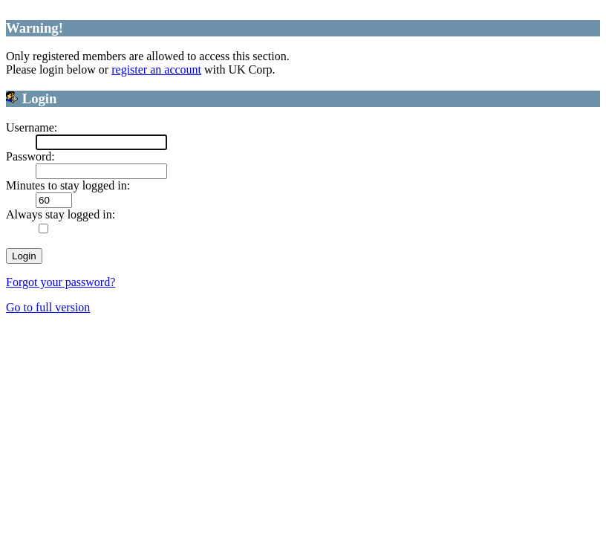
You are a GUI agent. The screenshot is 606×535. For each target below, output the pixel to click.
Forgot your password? (60, 282)
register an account (156, 69)
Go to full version (48, 307)
